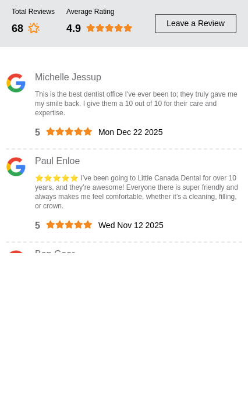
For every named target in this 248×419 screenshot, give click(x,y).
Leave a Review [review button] (195, 23)
